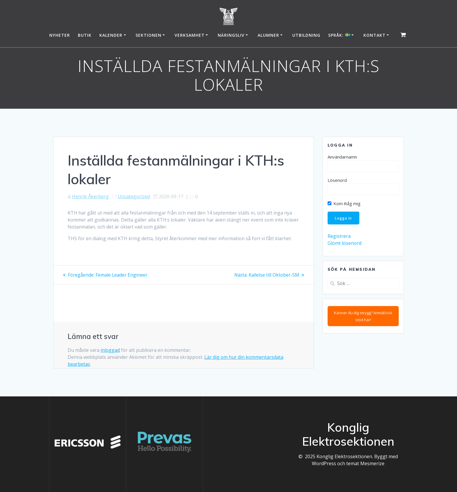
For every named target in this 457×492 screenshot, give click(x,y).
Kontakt (374, 35)
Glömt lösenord (344, 243)
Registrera (339, 236)
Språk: (339, 35)
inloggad (110, 350)
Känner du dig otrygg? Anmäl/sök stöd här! (363, 316)
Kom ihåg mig (344, 203)
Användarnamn (342, 157)
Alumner (268, 35)
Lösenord (337, 180)
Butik (85, 35)
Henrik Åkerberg (90, 196)
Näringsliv (231, 35)
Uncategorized (134, 196)
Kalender (110, 35)
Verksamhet (190, 35)
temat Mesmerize (365, 463)
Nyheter (59, 35)
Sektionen (148, 35)
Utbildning (306, 35)
